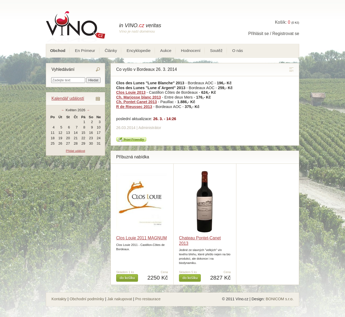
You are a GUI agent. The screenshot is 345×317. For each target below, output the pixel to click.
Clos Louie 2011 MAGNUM (141, 238)
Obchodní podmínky (87, 299)
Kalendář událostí (67, 98)
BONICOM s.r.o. (280, 299)
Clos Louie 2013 (131, 92)
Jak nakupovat (119, 299)
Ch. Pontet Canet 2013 (136, 102)
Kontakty (59, 299)
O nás (237, 50)
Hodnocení (190, 50)
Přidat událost (75, 150)
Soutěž (216, 50)
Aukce (165, 50)
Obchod (57, 50)
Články (111, 50)
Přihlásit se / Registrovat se (273, 33)
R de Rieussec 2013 (134, 106)
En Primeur (85, 50)
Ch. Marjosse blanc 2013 (138, 97)
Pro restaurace (148, 299)
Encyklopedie (139, 50)
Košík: (282, 22)
